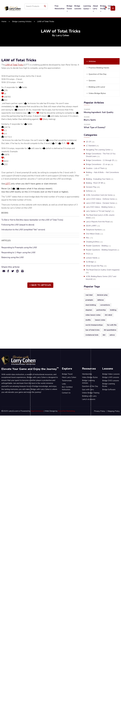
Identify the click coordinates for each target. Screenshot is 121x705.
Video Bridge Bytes (97, 93)
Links (64, 384)
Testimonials (67, 380)
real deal (89, 295)
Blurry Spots (90, 120)
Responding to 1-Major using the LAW (18, 252)
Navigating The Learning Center (99, 150)
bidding (113, 310)
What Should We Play (96, 266)
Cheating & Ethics (94, 242)
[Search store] (36, 6)
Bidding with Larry (89, 396)
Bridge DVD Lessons (110, 380)
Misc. (89, 238)
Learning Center (87, 7)
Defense (91, 191)
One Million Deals (94, 234)
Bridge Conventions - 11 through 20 (101, 160)
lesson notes (100, 320)
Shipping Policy (113, 411)
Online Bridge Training (90, 393)
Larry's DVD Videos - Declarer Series (101, 203)
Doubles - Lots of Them (96, 168)
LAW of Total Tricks (14, 64)
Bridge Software (108, 389)
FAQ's (89, 254)
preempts (89, 300)
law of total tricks (92, 330)
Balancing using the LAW (12, 257)
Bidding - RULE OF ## (95, 183)
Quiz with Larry (88, 389)
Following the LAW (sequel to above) (17, 224)
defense (100, 300)
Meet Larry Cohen (69, 377)
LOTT (7, 183)
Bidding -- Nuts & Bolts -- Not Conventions (102, 173)
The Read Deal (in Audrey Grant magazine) (103, 271)
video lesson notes (93, 315)
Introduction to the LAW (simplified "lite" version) (23, 229)
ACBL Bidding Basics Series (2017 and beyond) (101, 277)
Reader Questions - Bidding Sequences (102, 250)
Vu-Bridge (91, 262)
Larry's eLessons (88, 399)
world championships (94, 325)
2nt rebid (108, 315)
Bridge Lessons (77, 7)
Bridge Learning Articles (22, 21)
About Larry (95, 8)
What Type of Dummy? (94, 127)
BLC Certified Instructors (67, 388)
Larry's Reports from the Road (99, 222)
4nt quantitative (110, 330)
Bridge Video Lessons (111, 374)
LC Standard (92, 145)
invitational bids (92, 335)
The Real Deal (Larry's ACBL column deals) (100, 216)
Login (113, 8)
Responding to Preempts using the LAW (19, 247)
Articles (92, 61)
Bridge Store (103, 8)
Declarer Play (93, 187)
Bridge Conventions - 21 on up (99, 164)
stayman (89, 310)
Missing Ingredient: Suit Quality (98, 112)
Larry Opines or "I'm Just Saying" (100, 211)
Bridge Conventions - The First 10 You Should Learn (100, 155)
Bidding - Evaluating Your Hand (99, 179)
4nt (104, 335)
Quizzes (92, 80)
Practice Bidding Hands (99, 67)
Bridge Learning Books (108, 385)
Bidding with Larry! (97, 87)
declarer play (102, 295)
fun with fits (111, 325)
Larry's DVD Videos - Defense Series (101, 199)
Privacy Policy (99, 411)
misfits (88, 320)
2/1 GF (90, 142)
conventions (105, 305)
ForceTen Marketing (66, 411)
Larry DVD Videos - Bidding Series (100, 207)
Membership (87, 374)
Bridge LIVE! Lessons (110, 377)
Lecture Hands (93, 258)
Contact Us (66, 393)
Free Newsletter (60, 7)
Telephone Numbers (95, 230)
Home (3, 21)
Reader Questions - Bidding (98, 246)
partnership (101, 310)
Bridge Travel (69, 8)
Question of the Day (97, 74)
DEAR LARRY (93, 226)
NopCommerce (37, 411)
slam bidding (91, 305)
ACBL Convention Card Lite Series (100, 195)
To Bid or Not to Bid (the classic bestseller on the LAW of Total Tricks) (32, 220)
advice (112, 335)
